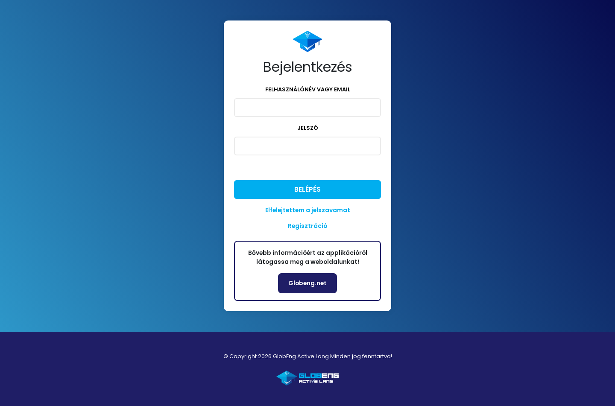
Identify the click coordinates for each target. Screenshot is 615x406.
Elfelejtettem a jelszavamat (307, 210)
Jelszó (307, 127)
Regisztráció (307, 226)
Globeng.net (307, 283)
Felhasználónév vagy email (307, 89)
